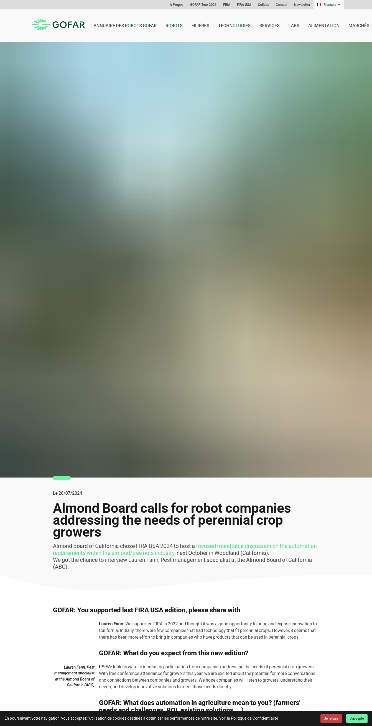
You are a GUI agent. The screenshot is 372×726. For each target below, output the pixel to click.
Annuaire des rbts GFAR (125, 25)
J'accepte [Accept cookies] (357, 718)
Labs (294, 26)
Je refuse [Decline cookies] (331, 718)
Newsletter (302, 4)
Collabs (263, 4)
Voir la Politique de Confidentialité (248, 718)
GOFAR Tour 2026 (203, 4)
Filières (200, 26)
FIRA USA (244, 4)
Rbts (174, 25)
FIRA (226, 4)
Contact (281, 4)
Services (269, 26)
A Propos (176, 4)
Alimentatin (324, 25)
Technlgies (234, 25)
